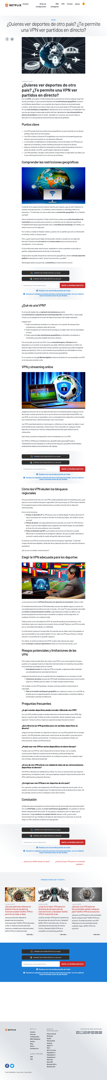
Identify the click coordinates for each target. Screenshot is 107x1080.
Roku (48, 1048)
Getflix (13, 1072)
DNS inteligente (55, 5)
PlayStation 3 (51, 1057)
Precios (70, 4)
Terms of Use (19, 1072)
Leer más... (30, 937)
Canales (26, 4)
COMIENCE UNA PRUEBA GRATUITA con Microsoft (45, 276)
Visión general (51, 1034)
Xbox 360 (50, 1062)
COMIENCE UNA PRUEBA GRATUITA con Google (45, 268)
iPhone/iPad (51, 1041)
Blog (31, 1044)
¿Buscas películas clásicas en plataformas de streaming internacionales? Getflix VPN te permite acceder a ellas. (19, 913)
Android (49, 1043)
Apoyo (77, 4)
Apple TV (50, 1045)
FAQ (31, 1059)
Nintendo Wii (51, 1067)
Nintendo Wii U (51, 1064)
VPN (62, 4)
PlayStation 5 (51, 1055)
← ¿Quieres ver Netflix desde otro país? (36, 864)
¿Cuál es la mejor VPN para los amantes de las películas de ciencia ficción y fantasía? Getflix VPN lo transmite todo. (53, 913)
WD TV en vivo (51, 1050)
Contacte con (34, 1048)
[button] (83, 4)
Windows (50, 1036)
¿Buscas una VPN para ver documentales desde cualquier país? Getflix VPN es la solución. (86, 911)
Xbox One (50, 1059)
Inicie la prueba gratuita (72, 283)
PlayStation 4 (51, 1052)
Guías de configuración (41, 5)
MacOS (49, 1038)
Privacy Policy (28, 1072)
